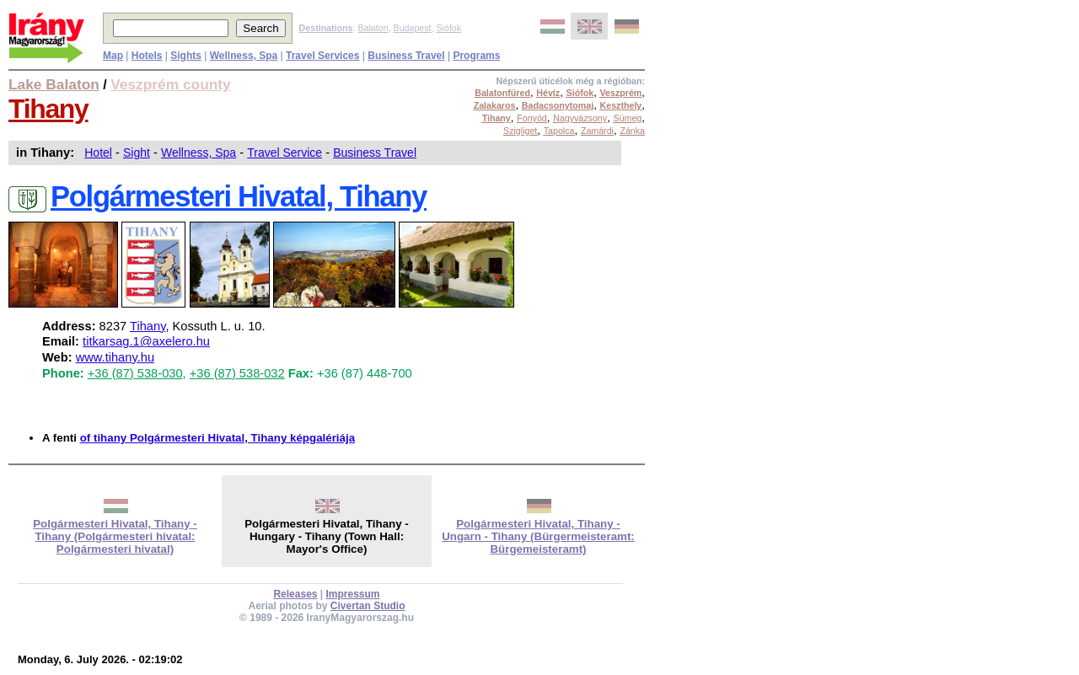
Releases (295, 594)
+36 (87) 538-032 (237, 373)
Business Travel (374, 152)
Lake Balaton (53, 84)
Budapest (413, 28)
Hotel (98, 152)
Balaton (372, 28)
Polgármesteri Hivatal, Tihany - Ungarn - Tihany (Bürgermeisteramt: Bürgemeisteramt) (538, 536)
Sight (136, 152)
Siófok (448, 28)
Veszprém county (170, 84)
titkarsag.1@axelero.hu (146, 341)
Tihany (48, 109)
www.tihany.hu (115, 357)
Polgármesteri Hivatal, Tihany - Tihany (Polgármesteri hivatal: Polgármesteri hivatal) (115, 536)
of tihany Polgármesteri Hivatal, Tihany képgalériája (217, 437)
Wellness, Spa (198, 152)
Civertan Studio (367, 606)
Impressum (353, 594)
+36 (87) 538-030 (135, 373)
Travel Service (284, 152)
